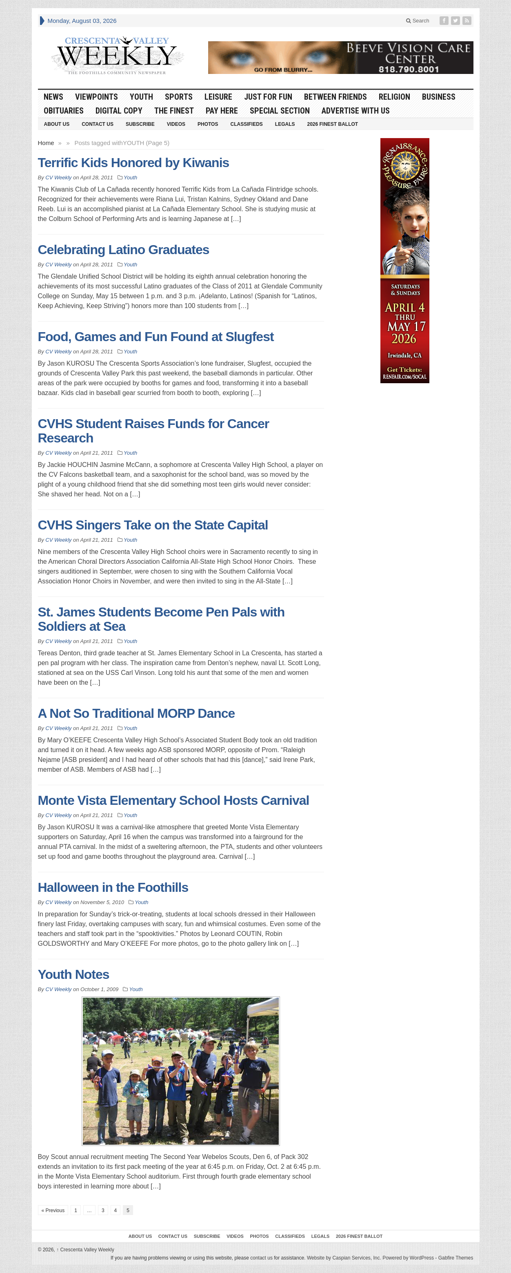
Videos (176, 124)
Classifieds (246, 124)
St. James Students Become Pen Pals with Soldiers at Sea (161, 619)
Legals (285, 124)
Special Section (280, 111)
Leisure (218, 97)
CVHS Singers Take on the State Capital (153, 525)
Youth (141, 97)
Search (417, 21)
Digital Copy (119, 111)
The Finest (174, 111)
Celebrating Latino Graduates (123, 249)
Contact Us (97, 124)
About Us (57, 124)
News (53, 97)
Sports (179, 97)
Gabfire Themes (455, 1258)
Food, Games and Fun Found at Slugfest (156, 336)
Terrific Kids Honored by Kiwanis (133, 162)
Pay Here (222, 111)
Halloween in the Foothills (113, 887)
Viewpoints (96, 97)
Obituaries (64, 111)
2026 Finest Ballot (332, 124)
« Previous (53, 1210)
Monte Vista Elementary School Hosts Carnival (173, 800)
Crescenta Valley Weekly (85, 1250)
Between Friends (335, 97)
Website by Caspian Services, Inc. (344, 1258)
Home (46, 142)
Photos (208, 124)
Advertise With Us (356, 111)
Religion (394, 97)
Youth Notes (73, 974)
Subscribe (140, 124)
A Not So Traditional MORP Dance (136, 713)
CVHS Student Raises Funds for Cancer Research (153, 430)
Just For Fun (268, 97)
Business (438, 97)
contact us (261, 1258)
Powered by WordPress (408, 1258)
